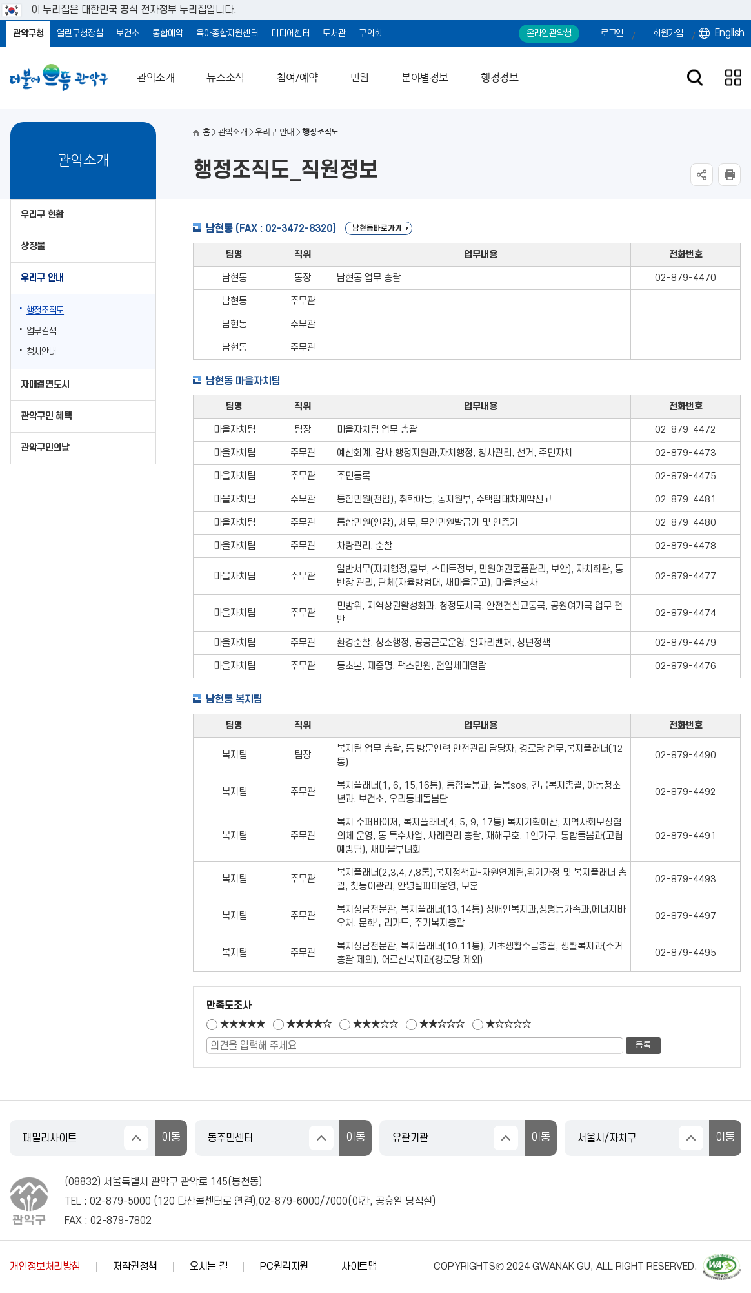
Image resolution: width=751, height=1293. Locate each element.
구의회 (370, 33)
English (730, 33)
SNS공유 (701, 174)
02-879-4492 (685, 792)
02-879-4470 (685, 278)
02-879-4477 (685, 576)
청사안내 (41, 352)
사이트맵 (359, 1266)
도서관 (334, 33)
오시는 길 (208, 1266)
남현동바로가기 (377, 228)
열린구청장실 (80, 33)
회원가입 (668, 33)
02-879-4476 (685, 666)
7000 (336, 1201)
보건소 (127, 33)
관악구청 (28, 33)
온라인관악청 (549, 33)
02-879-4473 (685, 453)
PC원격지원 (284, 1266)
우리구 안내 (42, 278)
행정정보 (499, 77)
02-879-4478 (685, 546)
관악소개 (155, 77)
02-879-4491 (685, 836)
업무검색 (41, 331)
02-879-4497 (685, 916)
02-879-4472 (685, 429)
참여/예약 (297, 77)
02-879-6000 (289, 1201)
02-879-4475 (685, 476)
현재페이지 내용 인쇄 (729, 174)
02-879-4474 (685, 613)
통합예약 (167, 33)
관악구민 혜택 (46, 416)
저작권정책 (135, 1266)
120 (166, 1201)
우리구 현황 (42, 214)
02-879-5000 (120, 1201)
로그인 (612, 33)
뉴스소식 (225, 77)
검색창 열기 (694, 78)
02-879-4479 (685, 642)
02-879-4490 (685, 755)
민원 (359, 77)
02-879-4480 (685, 522)
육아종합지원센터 (227, 33)
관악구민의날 (45, 447)
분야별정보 (424, 77)
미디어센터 (290, 33)
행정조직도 (45, 310)
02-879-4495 (685, 952)
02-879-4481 (685, 499)
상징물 (33, 246)
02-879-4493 (685, 879)
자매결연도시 (45, 384)
